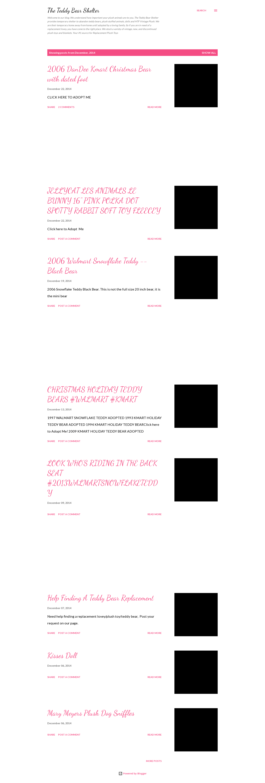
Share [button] (51, 107)
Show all (209, 52)
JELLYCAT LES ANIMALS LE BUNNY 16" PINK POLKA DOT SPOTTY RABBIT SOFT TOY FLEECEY (104, 200)
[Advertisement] (104, 147)
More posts (154, 761)
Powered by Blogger (132, 773)
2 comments (66, 107)
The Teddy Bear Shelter (73, 10)
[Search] (201, 10)
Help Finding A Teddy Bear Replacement (100, 597)
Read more (155, 107)
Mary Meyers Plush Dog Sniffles (90, 713)
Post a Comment (69, 238)
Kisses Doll (62, 655)
